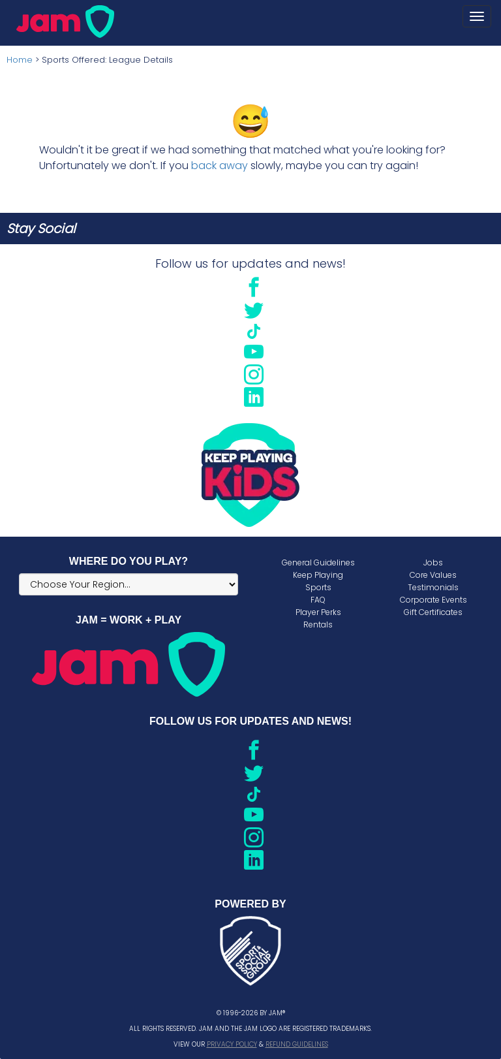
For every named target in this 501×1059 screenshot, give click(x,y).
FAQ (318, 599)
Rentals (318, 624)
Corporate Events (433, 599)
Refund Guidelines (297, 1044)
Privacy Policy (232, 1044)
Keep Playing (318, 574)
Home (20, 60)
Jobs (433, 562)
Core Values (433, 574)
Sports (318, 587)
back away (219, 165)
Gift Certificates (433, 612)
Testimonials (433, 587)
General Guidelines (318, 562)
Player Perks (318, 612)
